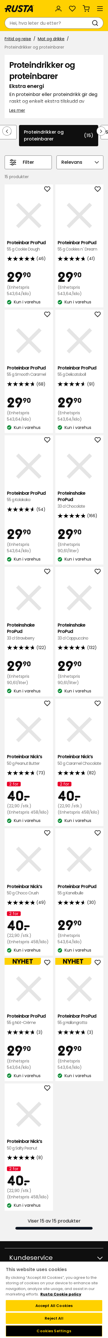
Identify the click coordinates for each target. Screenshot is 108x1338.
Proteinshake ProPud (79, 499)
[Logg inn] (58, 9)
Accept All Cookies (54, 1305)
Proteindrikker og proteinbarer (58, 135)
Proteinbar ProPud (29, 246)
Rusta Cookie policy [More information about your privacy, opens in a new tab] (60, 1294)
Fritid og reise (18, 39)
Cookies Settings (54, 1331)
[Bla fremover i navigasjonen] (101, 131)
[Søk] (96, 23)
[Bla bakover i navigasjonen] (7, 131)
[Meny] (100, 9)
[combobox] (48, 23)
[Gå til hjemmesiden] (19, 8)
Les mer (17, 110)
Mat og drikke (51, 39)
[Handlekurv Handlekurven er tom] (86, 9)
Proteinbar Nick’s (29, 760)
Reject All (54, 1318)
